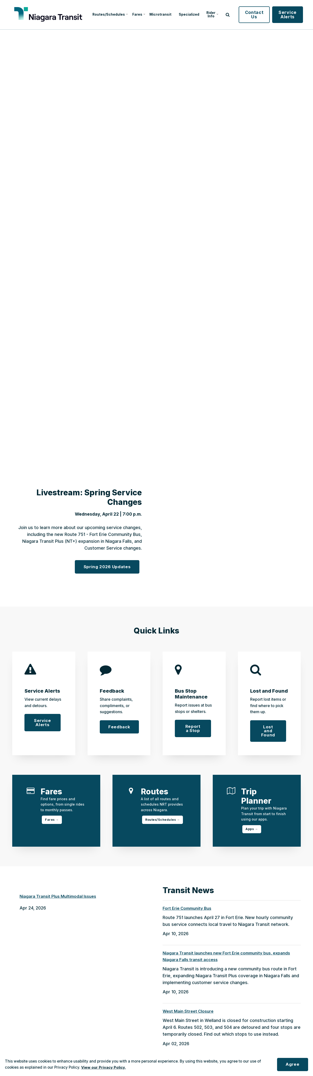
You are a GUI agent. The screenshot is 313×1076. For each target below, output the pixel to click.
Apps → (252, 830)
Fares (137, 14)
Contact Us (263, 14)
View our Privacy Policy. (103, 1067)
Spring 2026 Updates (105, 566)
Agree (292, 1064)
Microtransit (162, 14)
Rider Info (221, 14)
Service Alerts (297, 14)
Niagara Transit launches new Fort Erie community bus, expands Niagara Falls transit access (228, 958)
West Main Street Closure (189, 1013)
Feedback (120, 727)
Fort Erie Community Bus (188, 909)
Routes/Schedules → (163, 821)
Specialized (194, 14)
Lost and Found (268, 731)
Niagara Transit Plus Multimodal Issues (59, 897)
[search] (237, 14)
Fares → (52, 821)
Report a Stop (193, 729)
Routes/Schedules (105, 14)
